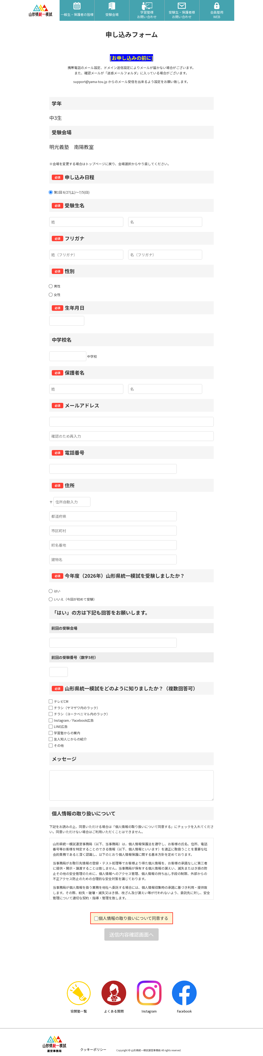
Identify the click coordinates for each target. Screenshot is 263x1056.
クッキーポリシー (93, 1049)
